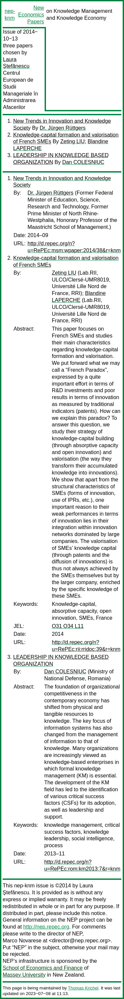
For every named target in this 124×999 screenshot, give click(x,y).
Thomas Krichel (83, 988)
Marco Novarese (22, 940)
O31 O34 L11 (68, 626)
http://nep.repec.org (46, 927)
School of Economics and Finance (43, 968)
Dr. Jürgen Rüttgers (63, 128)
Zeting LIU (72, 141)
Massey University (24, 975)
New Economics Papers (31, 14)
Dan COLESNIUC (83, 162)
